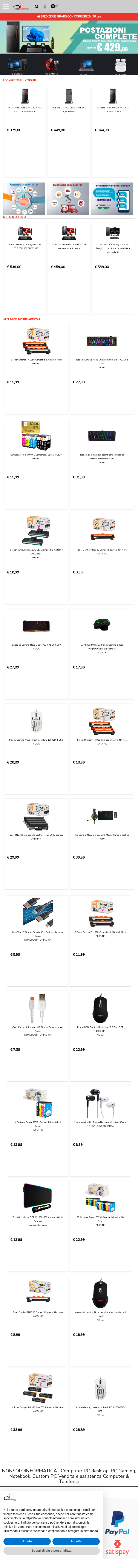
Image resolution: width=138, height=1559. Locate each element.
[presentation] (40, 1240)
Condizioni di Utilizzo (21, 1296)
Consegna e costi (19, 1312)
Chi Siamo (14, 1287)
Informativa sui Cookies (23, 1342)
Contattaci (15, 1291)
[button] (45, 7)
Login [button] (11, 1363)
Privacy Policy (76, 1229)
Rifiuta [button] (27, 1541)
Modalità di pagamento (23, 1308)
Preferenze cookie (20, 1350)
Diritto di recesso (19, 1329)
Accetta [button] (76, 1541)
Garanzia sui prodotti (22, 1325)
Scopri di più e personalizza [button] (51, 1550)
